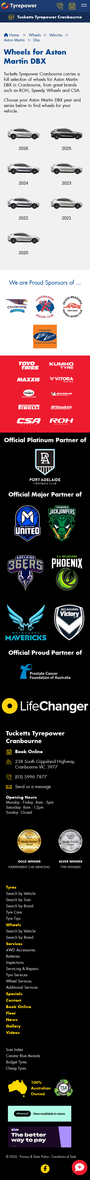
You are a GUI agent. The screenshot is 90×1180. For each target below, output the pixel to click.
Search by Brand (19, 906)
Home (11, 35)
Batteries (13, 956)
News (12, 1019)
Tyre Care (14, 912)
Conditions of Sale (63, 1157)
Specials (14, 993)
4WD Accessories (20, 950)
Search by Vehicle (21, 893)
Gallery (13, 1026)
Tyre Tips (13, 918)
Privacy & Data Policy (34, 1157)
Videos (13, 1032)
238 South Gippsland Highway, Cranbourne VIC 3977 (45, 764)
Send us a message (33, 787)
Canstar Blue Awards (23, 1055)
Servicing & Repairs (22, 968)
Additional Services (22, 987)
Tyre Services (16, 974)
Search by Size (18, 899)
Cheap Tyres (16, 1068)
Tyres (11, 887)
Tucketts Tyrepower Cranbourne (45, 17)
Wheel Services (18, 981)
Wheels (13, 924)
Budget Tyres (16, 1062)
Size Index (14, 1049)
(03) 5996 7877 (31, 777)
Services (14, 943)
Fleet (11, 1013)
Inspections (15, 962)
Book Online (18, 1006)
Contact (13, 1000)
